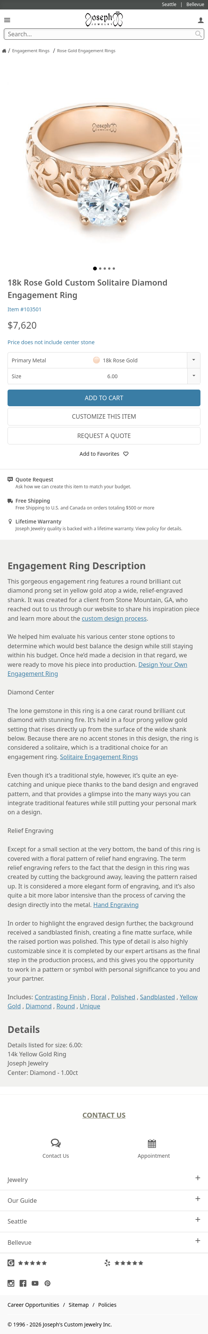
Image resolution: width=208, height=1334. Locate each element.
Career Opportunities (33, 1304)
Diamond (39, 1006)
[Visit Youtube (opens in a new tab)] (37, 1283)
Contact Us (104, 1115)
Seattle (104, 1221)
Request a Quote (104, 436)
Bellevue (104, 1242)
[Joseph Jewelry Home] (4, 50)
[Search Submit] (198, 34)
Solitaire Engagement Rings (99, 757)
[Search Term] (104, 34)
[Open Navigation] (7, 19)
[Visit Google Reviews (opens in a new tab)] (56, 1262)
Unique (90, 1006)
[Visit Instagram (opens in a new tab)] (13, 1283)
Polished (123, 997)
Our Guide (104, 1200)
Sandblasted (157, 997)
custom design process (114, 618)
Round (66, 1006)
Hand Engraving (116, 905)
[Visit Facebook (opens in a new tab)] (25, 1283)
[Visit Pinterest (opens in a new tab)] (49, 1283)
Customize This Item (104, 416)
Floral (99, 997)
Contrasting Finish (60, 997)
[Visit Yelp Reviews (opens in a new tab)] (152, 1262)
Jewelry (104, 1179)
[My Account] (200, 19)
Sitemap (79, 1304)
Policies (107, 1304)
